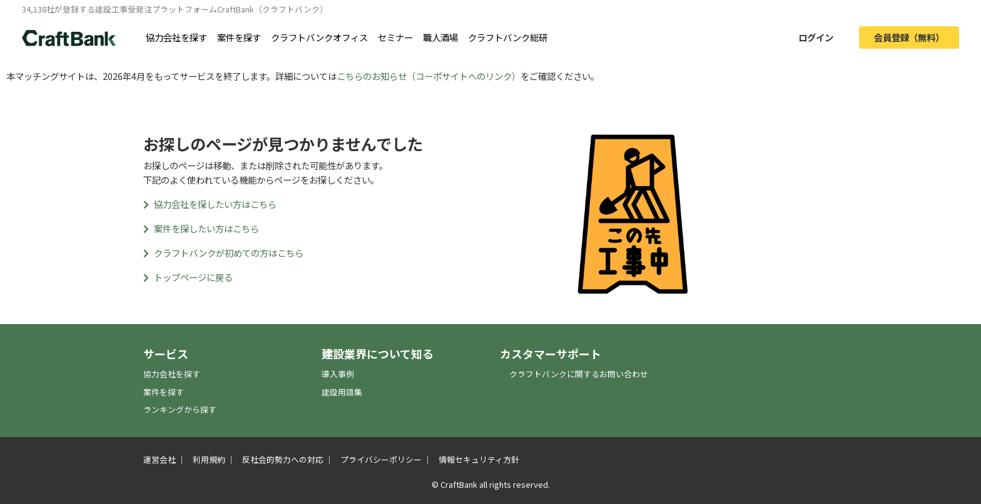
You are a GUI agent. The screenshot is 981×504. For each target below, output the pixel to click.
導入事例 (338, 374)
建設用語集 (342, 392)
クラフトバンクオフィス (319, 37)
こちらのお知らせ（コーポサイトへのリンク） (429, 75)
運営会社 (159, 459)
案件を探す (239, 37)
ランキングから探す (179, 409)
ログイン (815, 37)
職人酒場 (440, 37)
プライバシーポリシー (381, 459)
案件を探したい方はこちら (201, 228)
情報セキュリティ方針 (479, 459)
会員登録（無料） (909, 37)
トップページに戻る (188, 277)
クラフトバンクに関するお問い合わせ (578, 374)
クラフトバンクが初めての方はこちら (223, 252)
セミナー (395, 37)
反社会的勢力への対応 (282, 459)
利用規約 (209, 459)
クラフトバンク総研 (507, 37)
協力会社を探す (176, 37)
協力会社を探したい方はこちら (210, 203)
